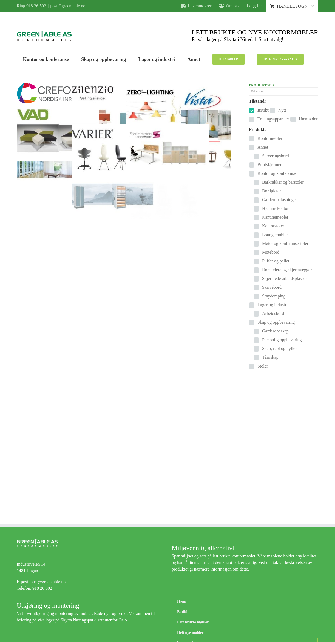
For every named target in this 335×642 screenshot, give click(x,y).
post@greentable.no (67, 6)
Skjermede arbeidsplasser (284, 278)
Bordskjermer (269, 164)
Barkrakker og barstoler (283, 182)
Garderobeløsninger (279, 199)
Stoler (262, 366)
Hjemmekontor (275, 208)
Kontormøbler (269, 138)
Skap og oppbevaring (276, 322)
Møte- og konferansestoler (285, 243)
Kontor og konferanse (276, 173)
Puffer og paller (275, 261)
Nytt (282, 110)
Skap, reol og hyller (279, 348)
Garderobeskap (275, 331)
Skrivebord (272, 287)
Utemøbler (308, 119)
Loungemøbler (275, 234)
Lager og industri (272, 304)
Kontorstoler (273, 226)
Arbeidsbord (273, 313)
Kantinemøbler (275, 217)
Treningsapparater (273, 119)
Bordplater (271, 191)
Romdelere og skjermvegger (287, 269)
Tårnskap (270, 357)
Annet (262, 147)
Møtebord (270, 252)
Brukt (263, 110)
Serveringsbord (275, 156)
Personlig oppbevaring (282, 339)
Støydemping (273, 296)
